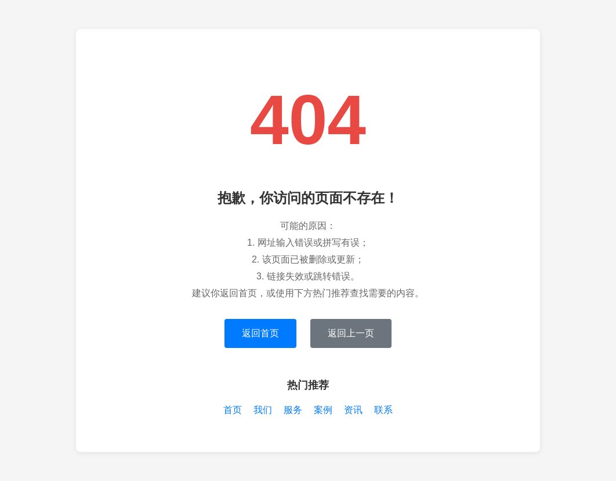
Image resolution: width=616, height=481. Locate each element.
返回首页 (260, 333)
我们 (262, 410)
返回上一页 (351, 333)
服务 (293, 410)
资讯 (353, 410)
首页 (232, 410)
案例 (323, 410)
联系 (383, 410)
